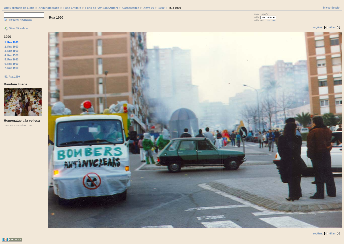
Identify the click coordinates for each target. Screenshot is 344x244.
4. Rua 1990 (11, 55)
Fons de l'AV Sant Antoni (101, 7)
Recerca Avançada (20, 19)
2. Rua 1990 (11, 46)
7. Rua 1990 (11, 68)
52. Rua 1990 (12, 76)
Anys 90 (148, 7)
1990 (161, 7)
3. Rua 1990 (11, 51)
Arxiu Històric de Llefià (19, 7)
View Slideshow (18, 28)
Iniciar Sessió (331, 7)
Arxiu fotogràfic (49, 7)
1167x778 (270, 20)
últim (332, 27)
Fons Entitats (72, 7)
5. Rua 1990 (11, 59)
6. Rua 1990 (11, 63)
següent (318, 27)
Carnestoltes (130, 7)
